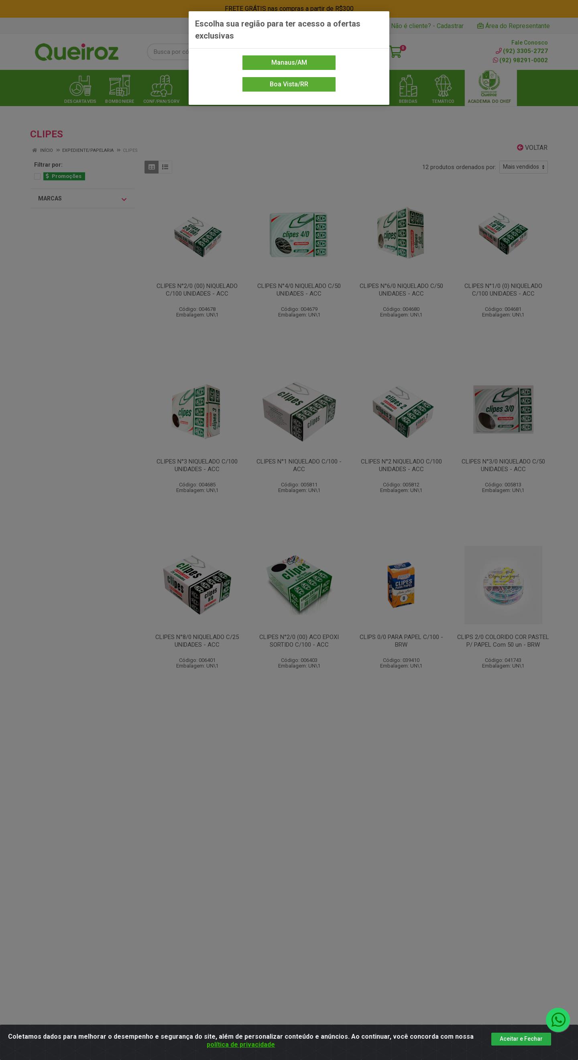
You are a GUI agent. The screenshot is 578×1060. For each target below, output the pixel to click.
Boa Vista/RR (289, 84)
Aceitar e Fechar (521, 1038)
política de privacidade (241, 1044)
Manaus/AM (289, 62)
